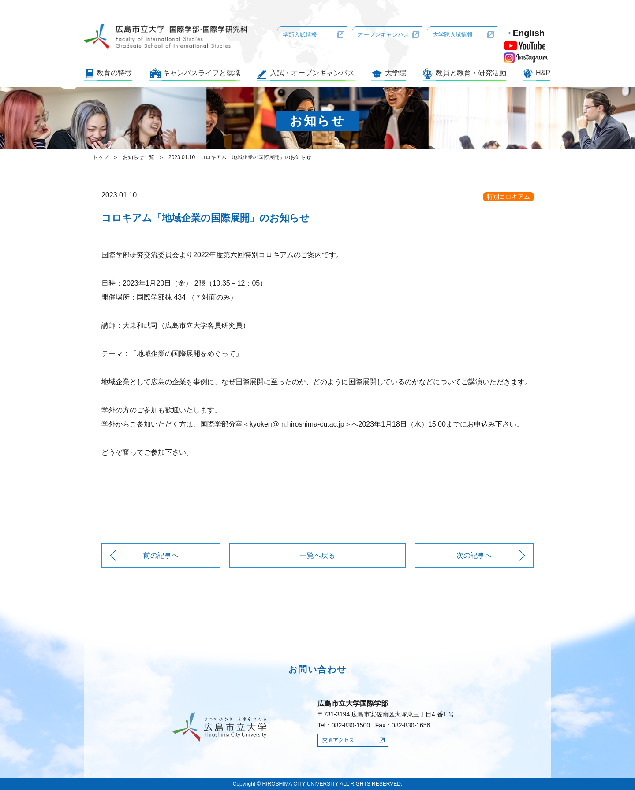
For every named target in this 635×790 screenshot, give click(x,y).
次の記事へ (474, 555)
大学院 (395, 73)
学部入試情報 (300, 34)
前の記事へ (161, 555)
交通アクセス (338, 740)
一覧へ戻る (317, 555)
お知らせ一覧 (138, 157)
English (529, 33)
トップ (100, 157)
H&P (543, 73)
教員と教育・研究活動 (471, 73)
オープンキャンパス (383, 34)
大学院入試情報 (453, 34)
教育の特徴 (114, 73)
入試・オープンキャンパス (312, 73)
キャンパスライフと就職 (201, 73)
